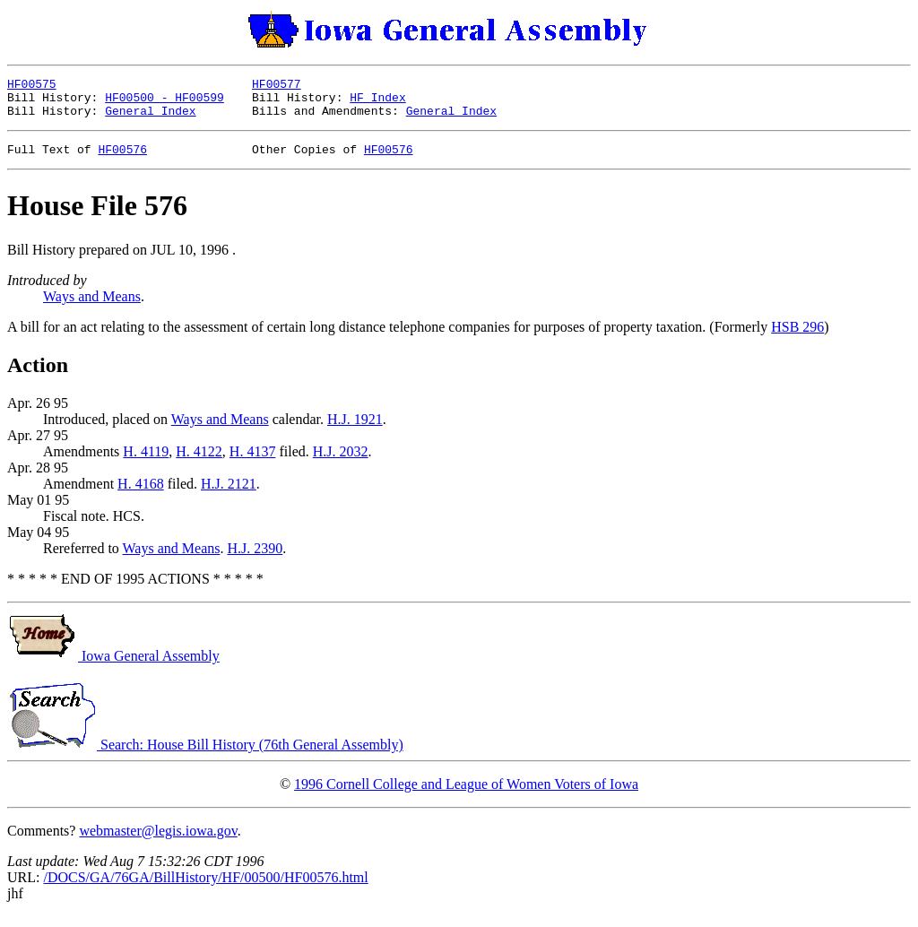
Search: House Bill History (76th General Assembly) (205, 755)
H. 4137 (253, 462)
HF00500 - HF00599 (164, 102)
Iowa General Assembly (113, 666)
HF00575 (31, 86)
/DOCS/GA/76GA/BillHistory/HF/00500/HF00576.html (205, 888)
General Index (150, 118)
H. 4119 (146, 462)
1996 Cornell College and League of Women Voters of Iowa (466, 794)
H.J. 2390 (254, 559)
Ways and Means (92, 307)
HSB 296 (797, 337)
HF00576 (122, 160)
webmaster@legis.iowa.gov (158, 841)
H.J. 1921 (355, 430)
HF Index (377, 102)
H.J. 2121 (228, 494)
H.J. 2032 (340, 462)
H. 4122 (199, 462)
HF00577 (276, 86)
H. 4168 (140, 494)
